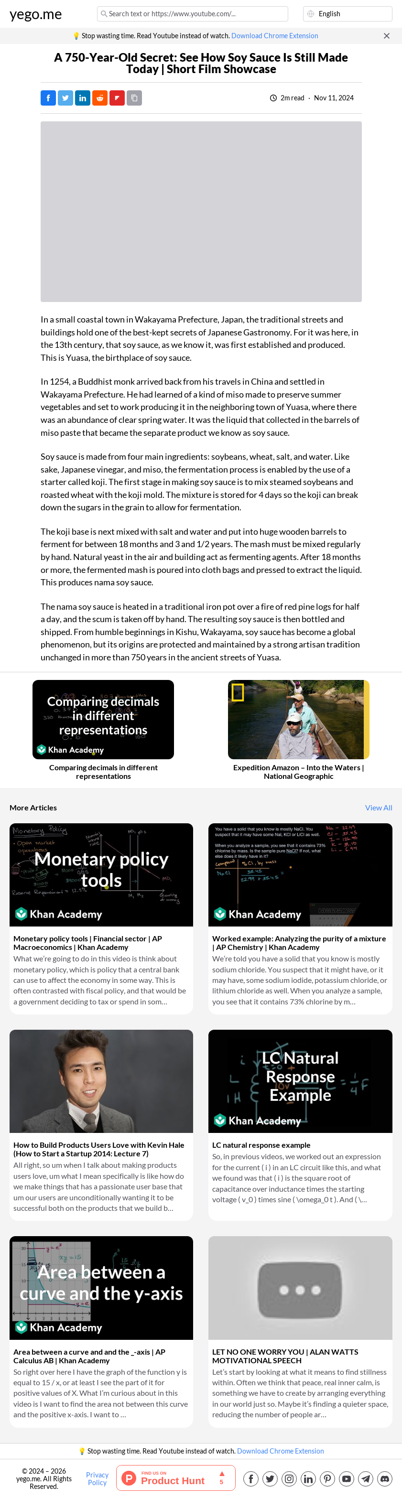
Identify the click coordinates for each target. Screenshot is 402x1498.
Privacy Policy (97, 1479)
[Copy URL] (134, 98)
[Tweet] (65, 98)
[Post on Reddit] (100, 98)
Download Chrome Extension (274, 36)
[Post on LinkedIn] (82, 98)
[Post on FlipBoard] (117, 98)
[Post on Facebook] (48, 98)
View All (378, 807)
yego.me (36, 14)
